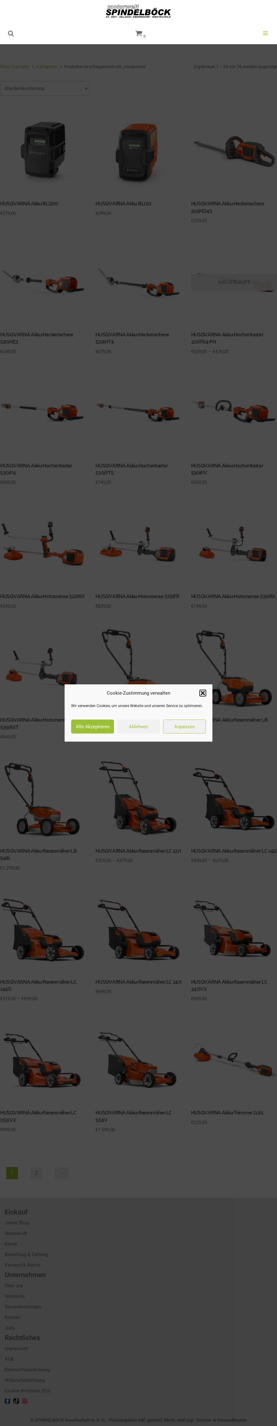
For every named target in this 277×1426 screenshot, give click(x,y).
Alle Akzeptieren (93, 726)
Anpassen (184, 726)
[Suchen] (11, 33)
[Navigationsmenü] (265, 33)
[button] (203, 693)
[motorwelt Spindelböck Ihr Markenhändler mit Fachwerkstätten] (138, 11)
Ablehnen (138, 726)
